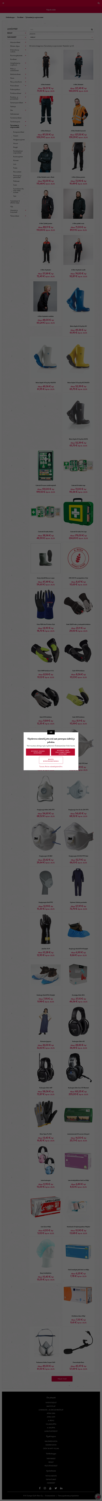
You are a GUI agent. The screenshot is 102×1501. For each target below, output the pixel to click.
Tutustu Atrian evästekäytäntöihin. (51, 766)
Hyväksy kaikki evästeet (38, 752)
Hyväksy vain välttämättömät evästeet (63, 752)
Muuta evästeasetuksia (51, 760)
